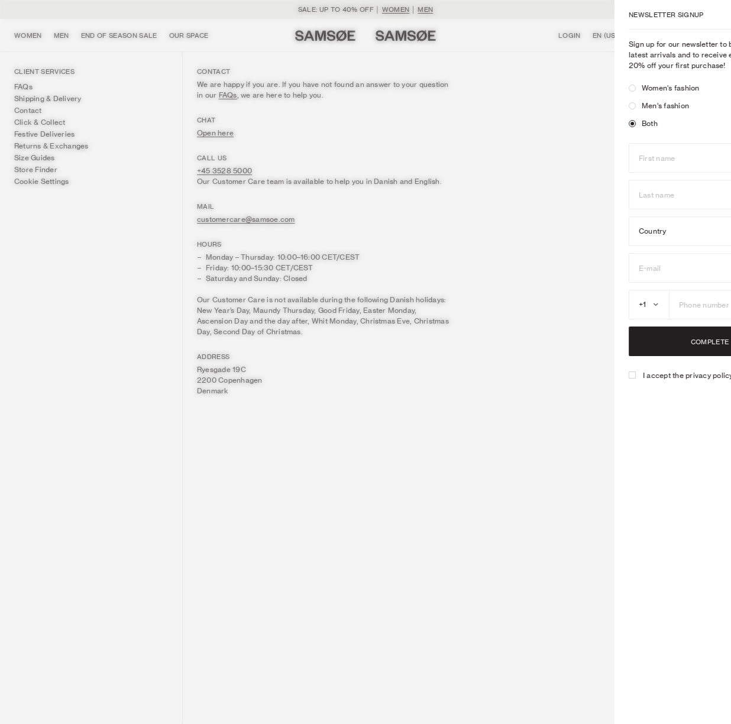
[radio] (534, 88)
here (686, 375)
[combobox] (551, 304)
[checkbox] (534, 375)
